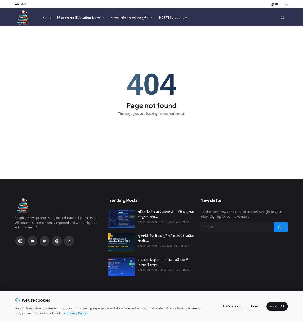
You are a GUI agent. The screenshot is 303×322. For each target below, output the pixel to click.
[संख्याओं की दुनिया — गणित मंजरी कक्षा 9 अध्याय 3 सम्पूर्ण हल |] (121, 266)
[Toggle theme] (286, 4)
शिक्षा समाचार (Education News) (81, 17)
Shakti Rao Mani (147, 222)
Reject (254, 306)
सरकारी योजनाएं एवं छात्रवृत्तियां (132, 17)
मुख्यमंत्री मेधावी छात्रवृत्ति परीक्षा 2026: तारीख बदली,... (166, 237)
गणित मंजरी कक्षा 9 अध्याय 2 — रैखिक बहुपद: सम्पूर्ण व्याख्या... (166, 213)
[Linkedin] (45, 241)
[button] (275, 4)
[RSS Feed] (69, 241)
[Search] (283, 17)
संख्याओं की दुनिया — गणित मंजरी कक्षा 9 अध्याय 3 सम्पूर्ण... (163, 261)
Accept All (277, 306)
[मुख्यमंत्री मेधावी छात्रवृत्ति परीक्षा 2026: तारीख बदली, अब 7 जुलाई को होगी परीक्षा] (121, 242)
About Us (21, 4)
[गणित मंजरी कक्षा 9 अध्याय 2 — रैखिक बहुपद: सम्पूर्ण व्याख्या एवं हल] (121, 218)
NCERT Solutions (173, 17)
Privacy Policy (76, 313)
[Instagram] (20, 241)
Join (280, 227)
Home (46, 17)
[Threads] (57, 241)
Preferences (230, 306)
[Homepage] (23, 17)
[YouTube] (32, 241)
